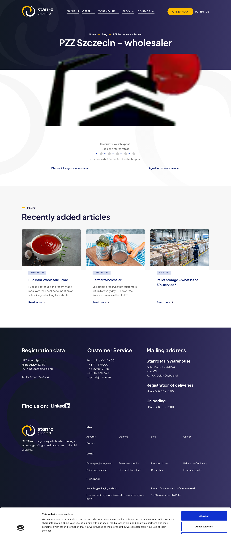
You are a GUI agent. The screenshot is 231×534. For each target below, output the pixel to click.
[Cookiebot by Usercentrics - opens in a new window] (21, 527)
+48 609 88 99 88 (98, 368)
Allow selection (204, 502)
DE (207, 11)
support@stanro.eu (99, 377)
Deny (204, 513)
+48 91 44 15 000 (97, 364)
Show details (168, 527)
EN (202, 11)
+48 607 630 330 (98, 373)
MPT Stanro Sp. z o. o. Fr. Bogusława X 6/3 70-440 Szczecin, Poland (37, 364)
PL (196, 11)
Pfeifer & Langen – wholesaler (69, 168)
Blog (104, 34)
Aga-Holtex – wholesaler (164, 168)
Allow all (204, 491)
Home (92, 34)
